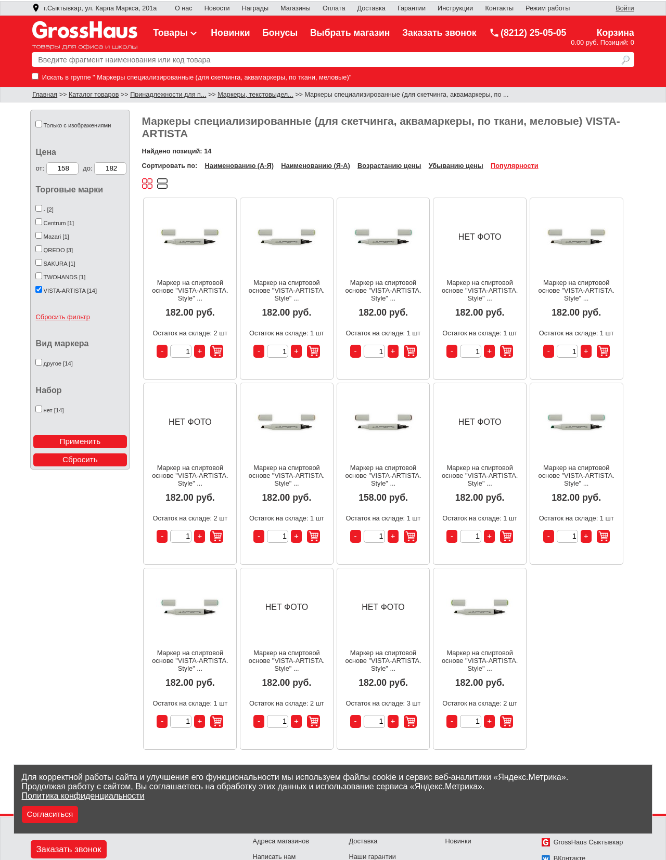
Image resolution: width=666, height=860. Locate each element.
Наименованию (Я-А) (315, 166)
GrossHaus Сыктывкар (582, 842)
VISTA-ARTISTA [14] (70, 291)
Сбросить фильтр (63, 317)
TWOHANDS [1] (65, 277)
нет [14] (54, 410)
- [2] (49, 209)
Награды (255, 8)
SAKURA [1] (59, 263)
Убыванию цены (456, 166)
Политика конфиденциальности (83, 795)
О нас (184, 8)
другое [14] (58, 363)
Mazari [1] (56, 236)
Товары (176, 33)
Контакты (499, 8)
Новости (217, 8)
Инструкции (455, 8)
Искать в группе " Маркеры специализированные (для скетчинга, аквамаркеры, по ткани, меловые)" (191, 77)
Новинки (230, 33)
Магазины (295, 8)
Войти (625, 8)
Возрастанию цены (389, 166)
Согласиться (50, 814)
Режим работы (548, 8)
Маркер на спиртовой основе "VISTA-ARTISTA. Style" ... (190, 290)
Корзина (615, 33)
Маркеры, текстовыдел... (255, 94)
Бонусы (280, 33)
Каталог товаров (94, 94)
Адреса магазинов (281, 841)
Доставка (371, 8)
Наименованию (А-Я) (239, 166)
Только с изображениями (77, 125)
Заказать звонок (439, 33)
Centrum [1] (59, 223)
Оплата (334, 8)
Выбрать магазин (350, 33)
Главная (44, 94)
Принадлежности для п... (168, 94)
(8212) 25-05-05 (527, 33)
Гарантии (412, 8)
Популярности (515, 166)
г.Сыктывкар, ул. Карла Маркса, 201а (94, 8)
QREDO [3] (58, 250)
